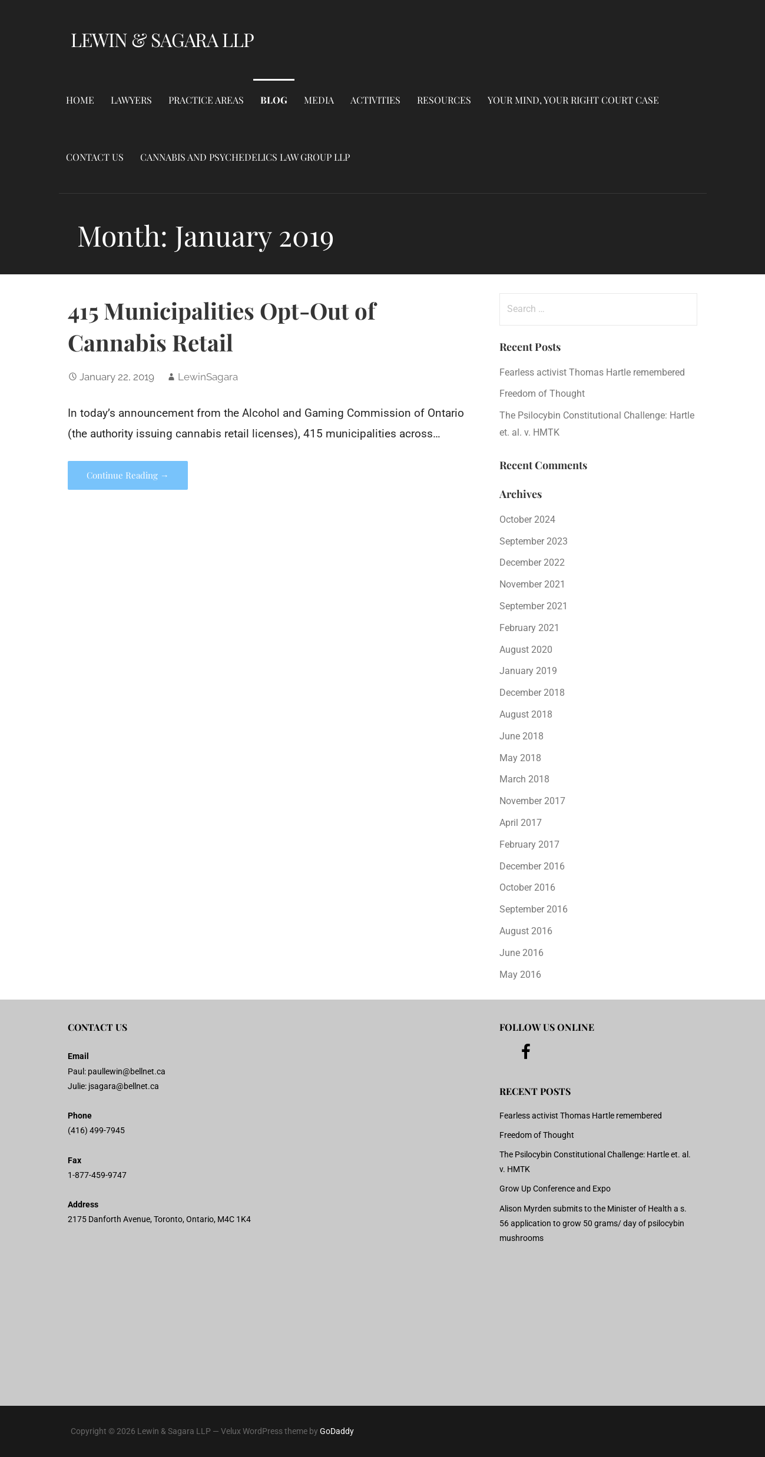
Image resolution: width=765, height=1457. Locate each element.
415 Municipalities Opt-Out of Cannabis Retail (222, 326)
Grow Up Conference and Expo (555, 1188)
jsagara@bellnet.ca (123, 1086)
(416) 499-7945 (96, 1130)
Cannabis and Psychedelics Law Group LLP (245, 157)
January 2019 (528, 670)
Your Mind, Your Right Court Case (573, 100)
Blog (273, 100)
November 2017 (532, 801)
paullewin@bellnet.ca (126, 1071)
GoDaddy (337, 1431)
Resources (444, 100)
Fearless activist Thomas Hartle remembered (592, 372)
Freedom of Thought (542, 393)
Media (319, 100)
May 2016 (520, 974)
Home (80, 100)
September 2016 (533, 909)
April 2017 (520, 822)
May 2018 (520, 758)
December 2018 (532, 692)
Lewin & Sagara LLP (162, 39)
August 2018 (525, 714)
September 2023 (533, 541)
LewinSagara (208, 377)
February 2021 (529, 627)
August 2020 (525, 649)
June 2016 (521, 952)
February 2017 (529, 844)
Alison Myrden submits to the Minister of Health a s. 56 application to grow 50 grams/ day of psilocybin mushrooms (593, 1223)
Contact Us (95, 157)
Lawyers (131, 100)
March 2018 (524, 779)
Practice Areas (206, 100)
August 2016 (525, 931)
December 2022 (532, 562)
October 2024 (527, 519)
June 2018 (521, 736)
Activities (375, 100)
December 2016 (532, 866)
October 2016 (527, 887)
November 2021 (532, 584)
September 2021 (533, 606)
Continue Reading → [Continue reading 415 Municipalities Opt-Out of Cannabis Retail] (128, 475)
